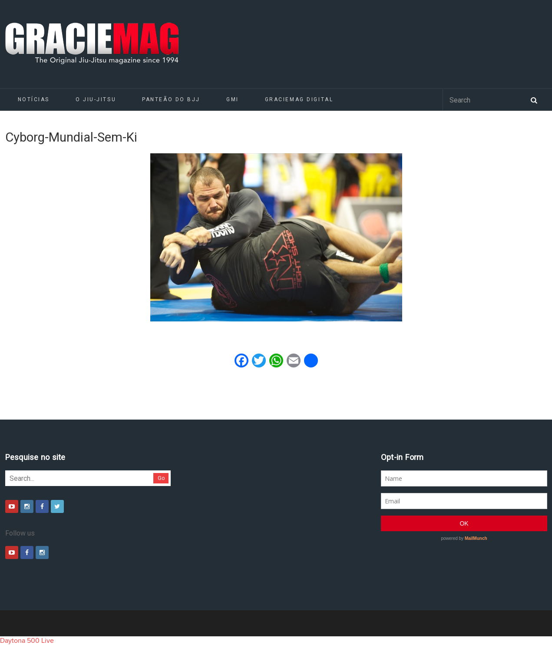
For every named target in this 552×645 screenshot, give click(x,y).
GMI (232, 99)
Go (161, 478)
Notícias (34, 99)
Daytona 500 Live (27, 640)
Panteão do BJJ (171, 99)
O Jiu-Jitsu (96, 99)
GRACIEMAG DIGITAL (299, 99)
